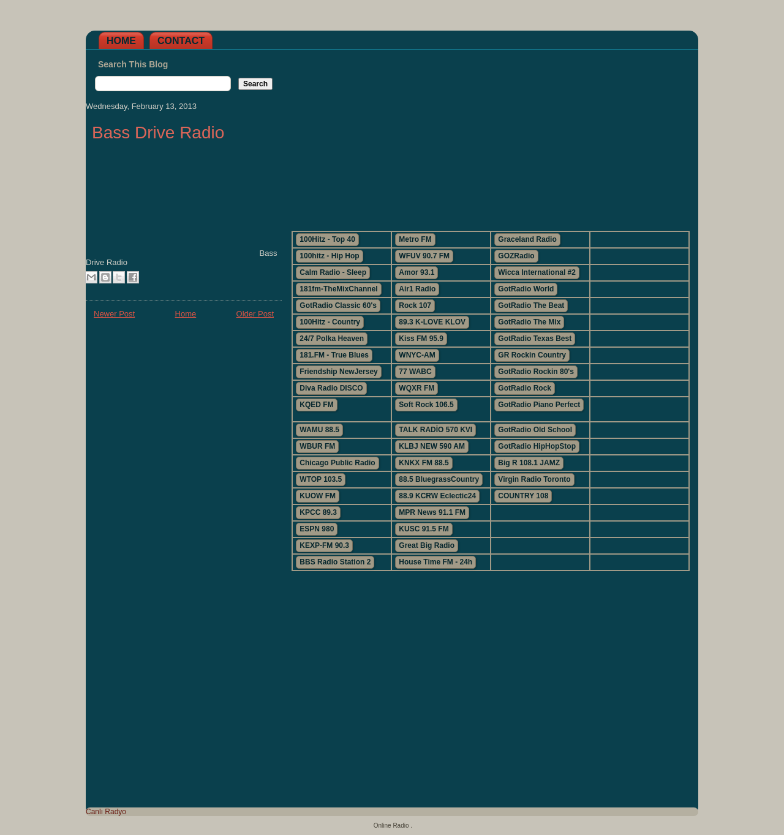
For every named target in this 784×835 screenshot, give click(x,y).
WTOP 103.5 (321, 479)
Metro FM (415, 239)
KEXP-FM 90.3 (324, 545)
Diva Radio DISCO (331, 388)
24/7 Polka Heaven (332, 338)
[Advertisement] (490, 135)
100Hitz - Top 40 (327, 239)
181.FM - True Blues (334, 355)
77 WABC (415, 371)
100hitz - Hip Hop (329, 256)
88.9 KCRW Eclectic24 (437, 496)
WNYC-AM (417, 355)
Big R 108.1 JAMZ (529, 463)
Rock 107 (415, 305)
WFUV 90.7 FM (424, 256)
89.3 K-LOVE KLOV (432, 322)
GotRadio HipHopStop (537, 446)
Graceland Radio (527, 239)
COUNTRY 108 (523, 496)
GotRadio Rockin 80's (536, 371)
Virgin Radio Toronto (534, 479)
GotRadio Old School (535, 429)
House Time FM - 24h (435, 562)
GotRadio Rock (524, 388)
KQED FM (316, 404)
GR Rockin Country (532, 355)
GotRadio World (526, 289)
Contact (181, 41)
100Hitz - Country (330, 322)
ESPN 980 (317, 529)
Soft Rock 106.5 (426, 404)
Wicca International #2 (537, 272)
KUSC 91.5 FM (423, 529)
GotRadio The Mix (529, 322)
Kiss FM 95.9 (421, 338)
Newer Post (114, 313)
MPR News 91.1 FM (432, 512)
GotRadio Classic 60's (338, 305)
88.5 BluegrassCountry (439, 479)
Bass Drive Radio (158, 132)
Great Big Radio (426, 545)
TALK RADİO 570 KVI (435, 429)
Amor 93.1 (416, 272)
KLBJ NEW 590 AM (432, 446)
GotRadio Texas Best (534, 338)
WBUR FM (317, 446)
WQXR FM (416, 388)
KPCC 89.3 (318, 512)
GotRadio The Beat (531, 305)
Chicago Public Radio (337, 463)
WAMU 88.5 (319, 429)
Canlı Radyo (106, 811)
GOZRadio (516, 256)
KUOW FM (318, 496)
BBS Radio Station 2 (335, 562)
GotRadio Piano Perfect (539, 404)
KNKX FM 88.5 (423, 463)
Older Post (255, 313)
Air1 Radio (417, 289)
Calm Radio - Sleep (333, 272)
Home (121, 41)
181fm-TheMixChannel (338, 289)
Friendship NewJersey (338, 371)
